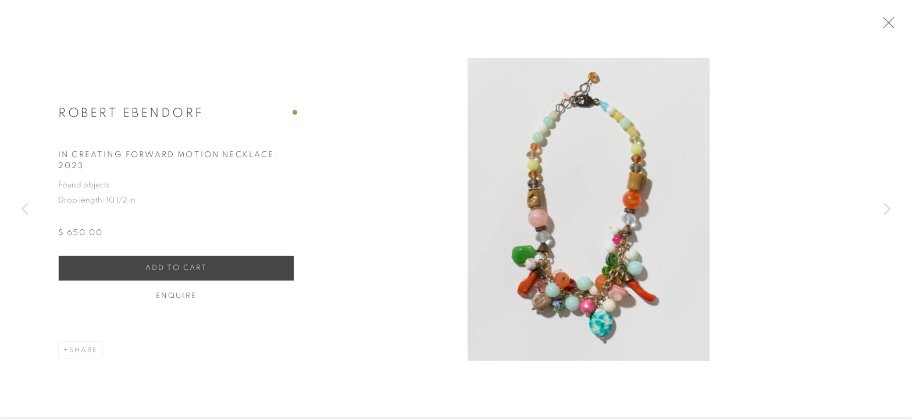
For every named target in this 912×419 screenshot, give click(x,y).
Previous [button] (25, 209)
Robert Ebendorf (131, 115)
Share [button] (83, 352)
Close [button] (888, 26)
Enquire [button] (176, 298)
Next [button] (887, 209)
